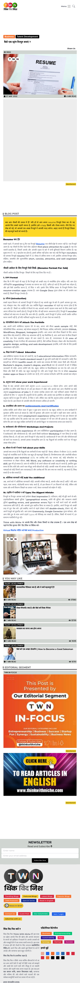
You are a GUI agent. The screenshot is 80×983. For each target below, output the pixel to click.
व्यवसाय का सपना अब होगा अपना (28, 628)
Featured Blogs (30, 896)
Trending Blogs (11, 896)
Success (69, 942)
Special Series (29, 901)
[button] (74, 6)
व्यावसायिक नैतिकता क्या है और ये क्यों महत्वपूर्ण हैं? (35, 587)
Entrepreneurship (63, 933)
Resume (40, 244)
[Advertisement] (40, 24)
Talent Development (27, 36)
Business (9, 36)
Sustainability (48, 938)
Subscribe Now (40, 860)
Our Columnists (41, 914)
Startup (57, 942)
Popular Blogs (63, 896)
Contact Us (10, 914)
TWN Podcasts (11, 901)
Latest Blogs (47, 896)
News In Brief (13, 905)
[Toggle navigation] (66, 6)
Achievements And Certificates (42, 406)
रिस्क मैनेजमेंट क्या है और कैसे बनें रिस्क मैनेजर (33, 608)
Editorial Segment (18, 667)
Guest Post (24, 914)
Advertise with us (12, 919)
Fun (60, 938)
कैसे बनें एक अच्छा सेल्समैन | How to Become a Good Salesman (44, 649)
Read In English (46, 901)
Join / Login (59, 914)
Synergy (45, 942)
